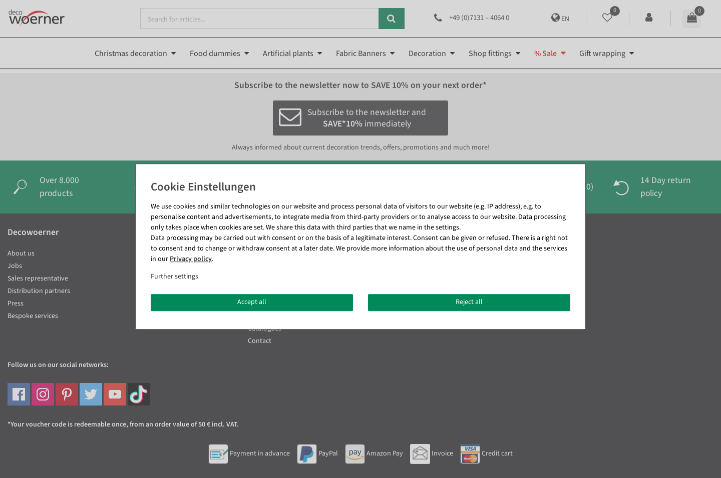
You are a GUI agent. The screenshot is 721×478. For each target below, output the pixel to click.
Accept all (251, 302)
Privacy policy (191, 259)
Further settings (174, 277)
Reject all (469, 302)
